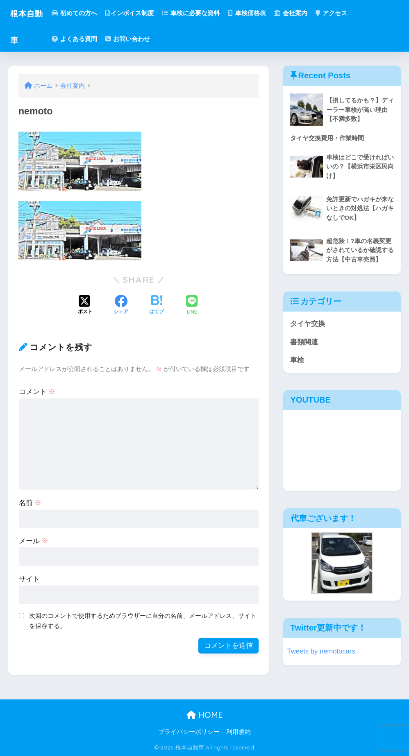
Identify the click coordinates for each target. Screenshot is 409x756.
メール (34, 541)
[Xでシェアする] (85, 305)
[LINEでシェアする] (192, 305)
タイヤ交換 (307, 324)
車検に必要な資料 (197, 12)
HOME (204, 715)
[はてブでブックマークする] (156, 305)
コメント (37, 392)
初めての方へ (80, 12)
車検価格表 (253, 12)
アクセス (337, 12)
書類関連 (304, 342)
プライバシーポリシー (189, 732)
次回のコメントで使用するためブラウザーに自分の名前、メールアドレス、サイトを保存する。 (143, 620)
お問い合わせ (134, 38)
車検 (297, 360)
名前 (30, 503)
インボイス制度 (136, 12)
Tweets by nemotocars (321, 652)
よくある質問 (80, 38)
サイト (29, 579)
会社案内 (297, 12)
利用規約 (238, 732)
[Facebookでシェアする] (121, 305)
